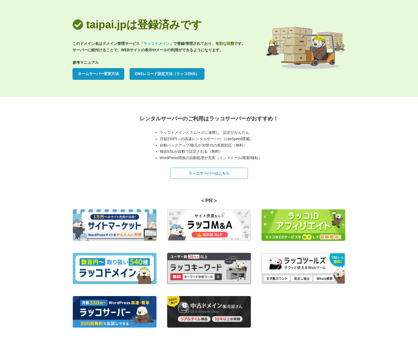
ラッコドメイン (156, 43)
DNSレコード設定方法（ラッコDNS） (167, 74)
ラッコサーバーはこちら (209, 173)
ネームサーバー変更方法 (98, 74)
